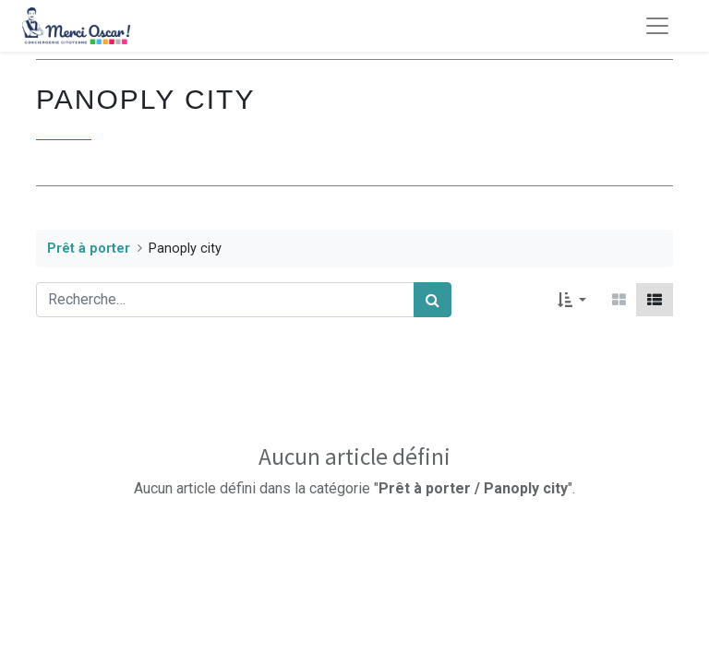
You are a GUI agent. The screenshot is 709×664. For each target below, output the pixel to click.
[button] (572, 299)
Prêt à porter (88, 248)
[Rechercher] (432, 299)
